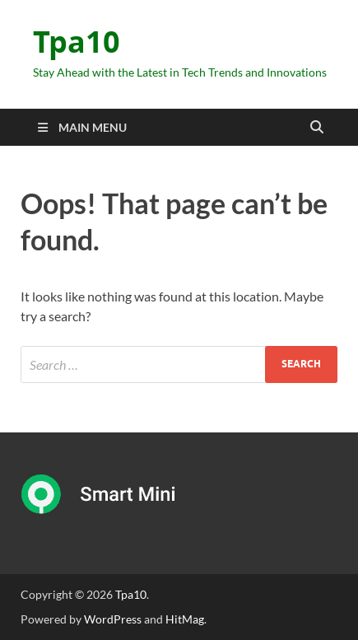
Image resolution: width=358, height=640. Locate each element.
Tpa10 (76, 41)
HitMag (184, 619)
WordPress (113, 619)
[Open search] (317, 128)
